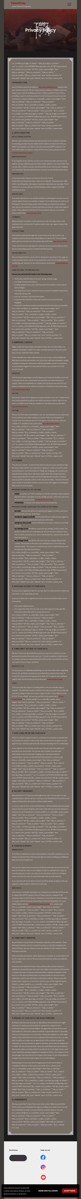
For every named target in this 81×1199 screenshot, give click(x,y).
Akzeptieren (69, 1191)
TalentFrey (16, 3)
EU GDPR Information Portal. (39, 903)
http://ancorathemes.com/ (48, 86)
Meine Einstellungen (48, 1191)
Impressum (18, 1157)
